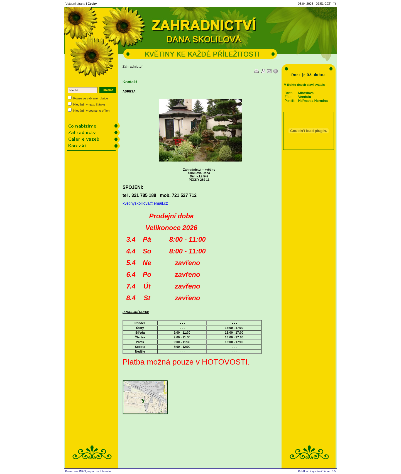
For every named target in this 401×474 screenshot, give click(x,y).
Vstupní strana (75, 3)
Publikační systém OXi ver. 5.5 (317, 471)
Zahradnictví (132, 67)
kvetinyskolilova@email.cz (145, 203)
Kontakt (130, 82)
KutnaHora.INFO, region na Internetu (88, 471)
